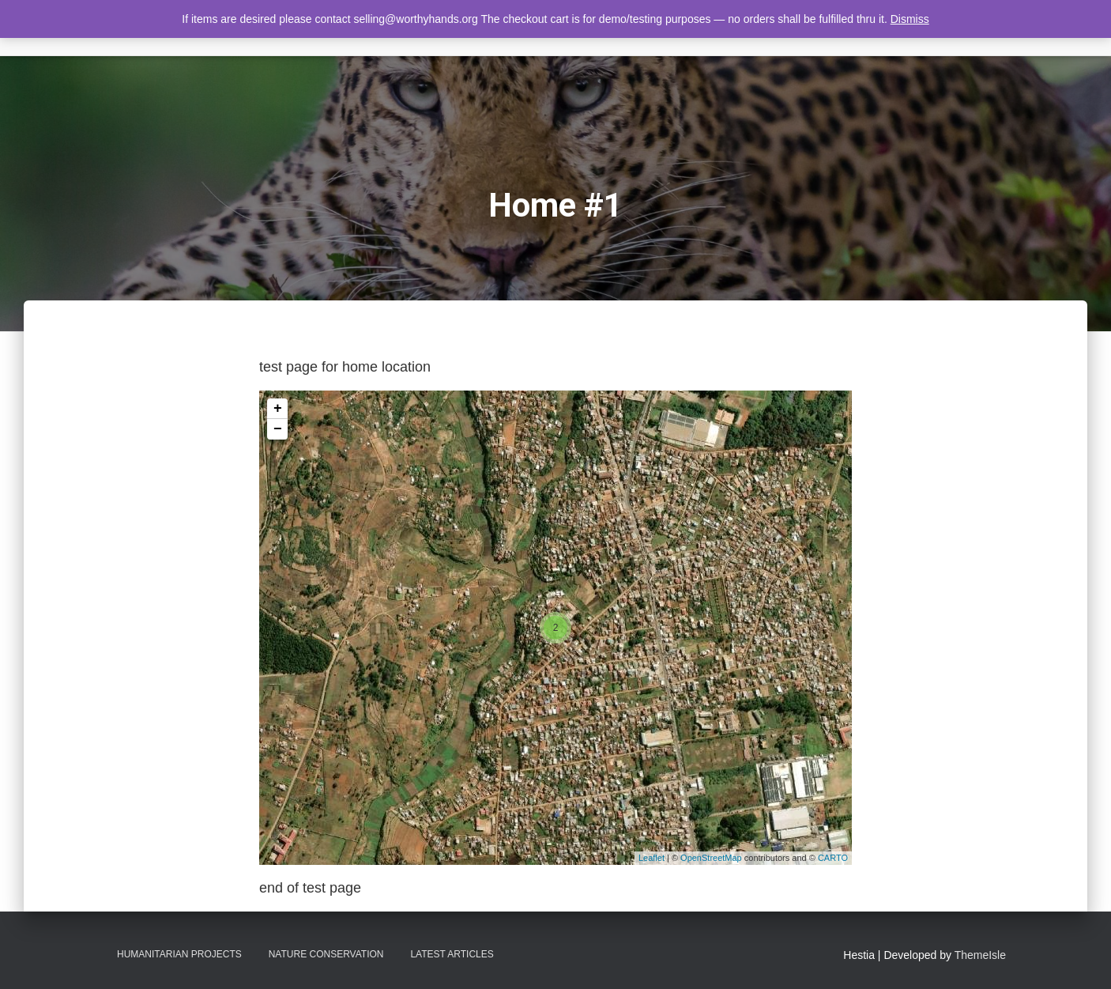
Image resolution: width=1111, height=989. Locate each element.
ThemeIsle (980, 955)
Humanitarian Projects (179, 954)
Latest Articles (451, 954)
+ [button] (277, 408)
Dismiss (910, 19)
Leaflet (651, 858)
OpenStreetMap (711, 858)
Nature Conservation (326, 954)
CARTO (833, 858)
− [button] (277, 429)
